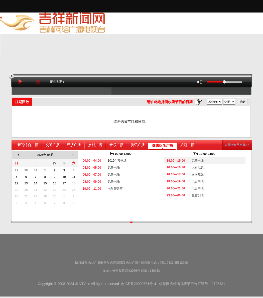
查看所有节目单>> (237, 145)
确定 (243, 102)
